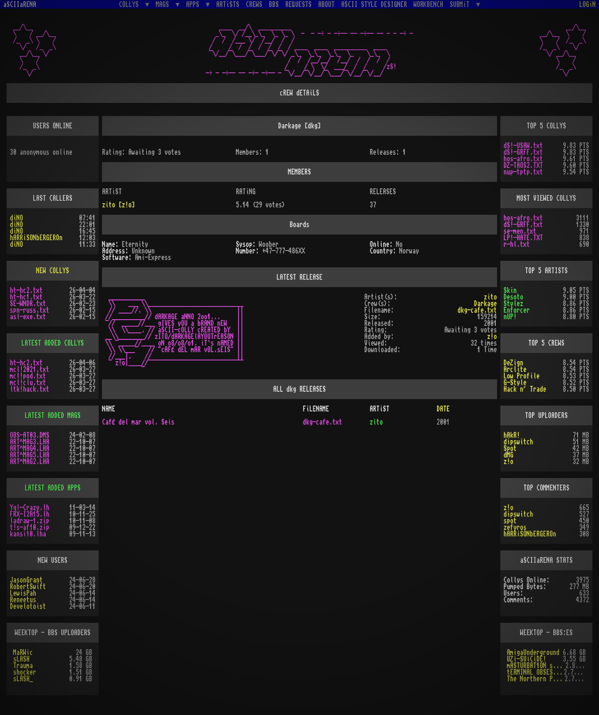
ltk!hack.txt (29, 389)
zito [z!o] (118, 205)
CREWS (254, 4)
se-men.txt (520, 231)
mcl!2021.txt (29, 369)
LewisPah (23, 593)
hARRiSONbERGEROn (36, 237)
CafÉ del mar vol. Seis (138, 422)
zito (490, 297)
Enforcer (517, 310)
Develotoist (28, 606)
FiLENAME (316, 409)
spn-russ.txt (29, 310)
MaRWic (23, 652)
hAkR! (512, 435)
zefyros (515, 527)
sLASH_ (23, 679)
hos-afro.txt (523, 159)
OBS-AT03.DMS (29, 435)
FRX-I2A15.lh (29, 514)
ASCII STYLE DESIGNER (374, 4)
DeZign (513, 363)
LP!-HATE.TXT (523, 237)
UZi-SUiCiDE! (526, 659)
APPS (194, 4)
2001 (443, 422)
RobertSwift (28, 586)
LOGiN (587, 4)
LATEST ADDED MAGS (53, 415)
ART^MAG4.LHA (29, 448)
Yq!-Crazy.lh (29, 507)
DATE (443, 409)
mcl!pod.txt (28, 376)
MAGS (164, 4)
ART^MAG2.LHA (29, 461)
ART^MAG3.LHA (29, 442)
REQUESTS (298, 4)
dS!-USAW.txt (523, 145)
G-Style (515, 382)
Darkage (485, 303)
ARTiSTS (227, 4)
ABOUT (326, 4)
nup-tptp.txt (523, 172)
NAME (108, 409)
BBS (274, 4)
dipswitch (518, 442)
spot (510, 521)
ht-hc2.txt (26, 290)
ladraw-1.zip (29, 521)
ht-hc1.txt (26, 297)
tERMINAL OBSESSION (535, 672)
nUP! (510, 316)
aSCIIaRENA (19, 4)
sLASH (21, 659)
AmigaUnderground (533, 652)
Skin (510, 290)
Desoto (513, 297)
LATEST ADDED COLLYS (52, 343)
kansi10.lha (28, 534)
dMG (508, 455)
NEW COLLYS (52, 270)
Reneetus (23, 600)
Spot (510, 448)
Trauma (23, 665)
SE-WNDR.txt (28, 303)
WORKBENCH (428, 4)
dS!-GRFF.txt (523, 152)
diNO (16, 218)
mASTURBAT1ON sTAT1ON (536, 665)
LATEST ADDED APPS (53, 488)
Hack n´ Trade (525, 389)
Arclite (515, 369)
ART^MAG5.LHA (29, 455)
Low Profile (522, 376)
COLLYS (130, 4)
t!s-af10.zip (29, 527)
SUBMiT (461, 4)
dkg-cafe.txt (477, 310)
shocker (24, 672)
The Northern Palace (535, 679)
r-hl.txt (517, 244)
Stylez (513, 303)
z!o (508, 461)
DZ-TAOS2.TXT (523, 165)
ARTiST (379, 409)
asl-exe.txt (28, 316)
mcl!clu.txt (28, 382)
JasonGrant (26, 580)
